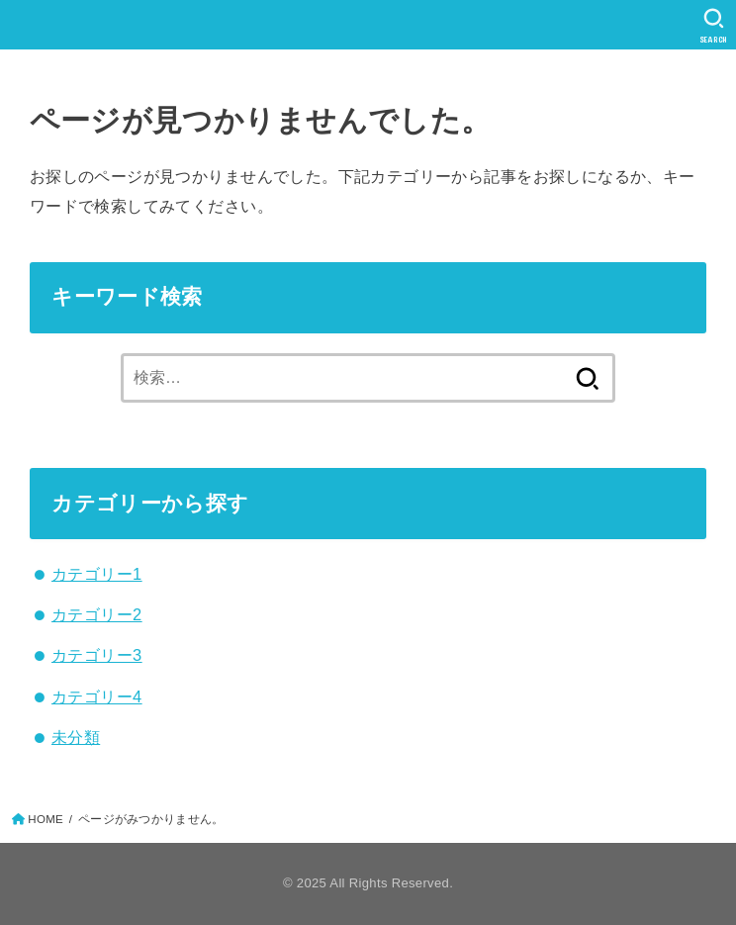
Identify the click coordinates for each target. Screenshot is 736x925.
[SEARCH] (713, 25)
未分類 (75, 737)
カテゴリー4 (96, 696)
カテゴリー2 (96, 614)
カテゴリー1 (96, 574)
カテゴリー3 (96, 655)
